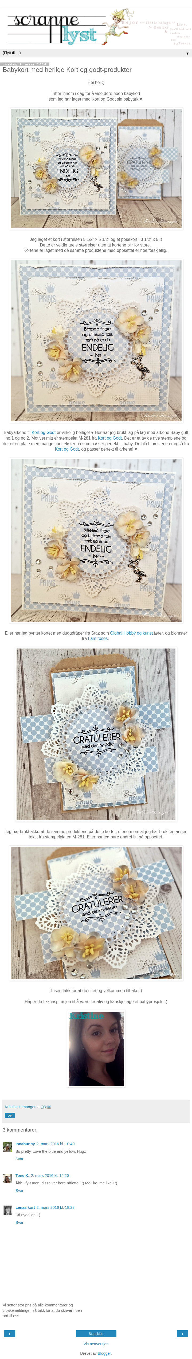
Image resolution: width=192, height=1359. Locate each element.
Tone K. (22, 1175)
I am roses (98, 638)
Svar (19, 1159)
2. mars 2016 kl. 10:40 (56, 1144)
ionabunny (25, 1144)
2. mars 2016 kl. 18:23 (56, 1207)
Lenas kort (25, 1207)
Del (9, 1115)
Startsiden (96, 1334)
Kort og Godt (44, 432)
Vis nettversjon (95, 1344)
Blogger (104, 1353)
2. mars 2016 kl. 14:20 (50, 1175)
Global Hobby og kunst (131, 633)
